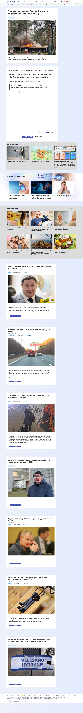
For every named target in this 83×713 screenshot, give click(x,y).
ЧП (29, 643)
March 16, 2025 (23, 91)
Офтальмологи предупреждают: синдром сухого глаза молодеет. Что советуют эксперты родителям (41, 173)
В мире (20, 1)
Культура (40, 643)
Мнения (75, 643)
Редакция (56, 4)
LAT (8, 4)
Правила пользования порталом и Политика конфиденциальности (19, 647)
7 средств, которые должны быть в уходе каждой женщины (65, 190)
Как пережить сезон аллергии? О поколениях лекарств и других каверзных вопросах (40, 191)
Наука (69, 643)
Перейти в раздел (72, 184)
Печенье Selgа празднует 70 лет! (40, 149)
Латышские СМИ (53, 1)
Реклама (59, 4)
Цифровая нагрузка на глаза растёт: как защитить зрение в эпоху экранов (17, 173)
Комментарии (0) (27, 136)
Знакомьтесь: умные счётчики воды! (18, 149)
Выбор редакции (44, 1)
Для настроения (56, 643)
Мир (23, 643)
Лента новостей (27, 1)
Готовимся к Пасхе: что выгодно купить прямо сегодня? (64, 199)
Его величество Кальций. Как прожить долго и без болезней (17, 199)
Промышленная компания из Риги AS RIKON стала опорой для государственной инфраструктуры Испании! (41, 200)
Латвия (17, 643)
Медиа (63, 643)
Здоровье (47, 643)
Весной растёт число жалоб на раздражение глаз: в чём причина (63, 172)
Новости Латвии (36, 1)
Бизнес (34, 643)
